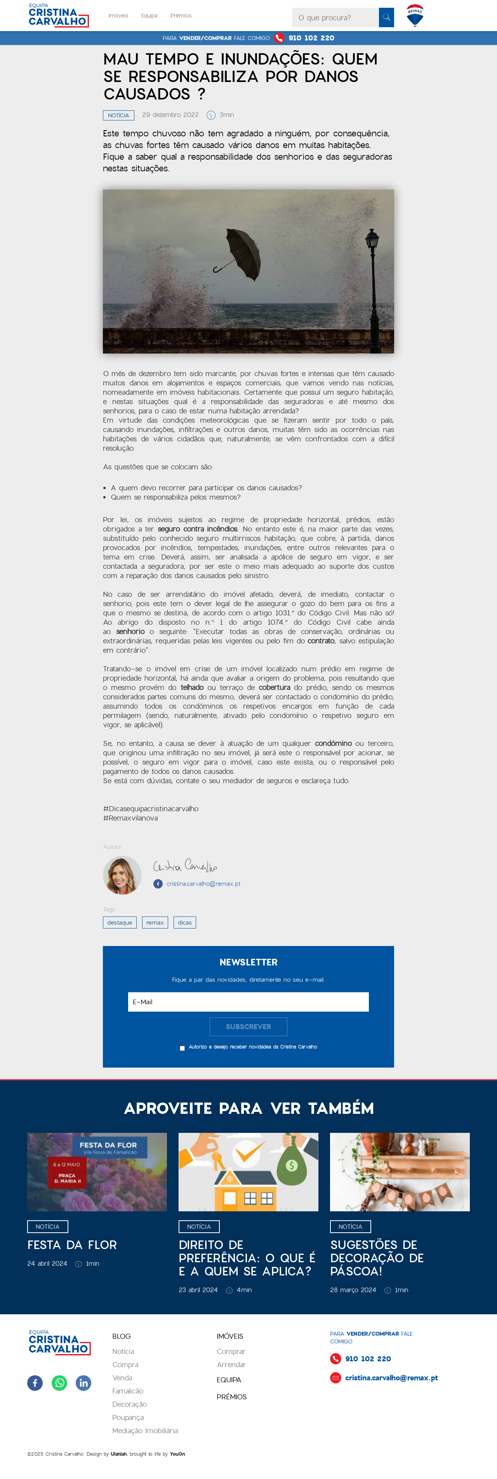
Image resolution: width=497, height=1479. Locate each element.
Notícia (118, 115)
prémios (232, 1396)
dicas (185, 922)
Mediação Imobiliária (145, 1430)
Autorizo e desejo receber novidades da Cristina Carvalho (253, 1047)
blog (121, 1336)
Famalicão (127, 1391)
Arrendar (231, 1364)
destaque (119, 922)
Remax (155, 922)
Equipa (149, 15)
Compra (125, 1364)
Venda (122, 1377)
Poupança (128, 1417)
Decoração (129, 1404)
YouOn (177, 1454)
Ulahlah (119, 1454)
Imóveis (118, 15)
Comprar (231, 1351)
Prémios (180, 15)
